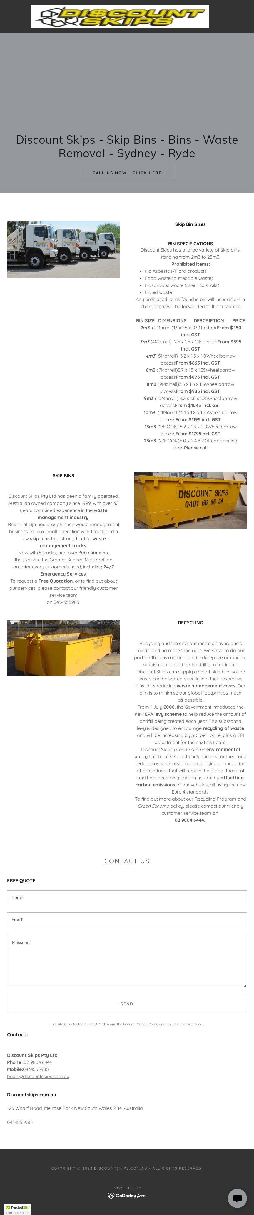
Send (127, 1003)
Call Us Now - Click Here (127, 173)
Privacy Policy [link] (147, 1024)
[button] (17, 1209)
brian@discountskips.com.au (38, 1076)
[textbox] (127, 897)
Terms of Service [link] (180, 1024)
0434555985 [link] (20, 1122)
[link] (120, 16)
